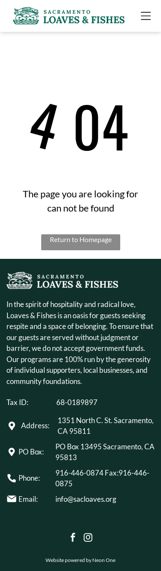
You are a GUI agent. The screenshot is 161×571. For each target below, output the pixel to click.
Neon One (103, 560)
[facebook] (73, 538)
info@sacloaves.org (85, 498)
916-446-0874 (79, 472)
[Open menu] (146, 15)
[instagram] (88, 538)
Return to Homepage (81, 239)
